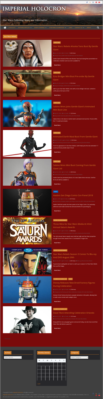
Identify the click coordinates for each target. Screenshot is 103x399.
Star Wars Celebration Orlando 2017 (75, 292)
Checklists (11, 27)
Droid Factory (62, 292)
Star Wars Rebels (79, 55)
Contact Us (78, 27)
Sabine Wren (68, 116)
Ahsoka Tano (58, 55)
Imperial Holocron (8, 394)
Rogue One (71, 233)
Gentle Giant (57, 42)
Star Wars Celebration (56, 27)
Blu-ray (79, 261)
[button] (31, 27)
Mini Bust (72, 55)
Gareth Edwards (64, 233)
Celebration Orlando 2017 (60, 279)
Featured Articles (24, 27)
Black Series (57, 201)
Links (70, 27)
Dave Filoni (57, 233)
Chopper (63, 201)
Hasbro (55, 191)
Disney (70, 279)
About (89, 27)
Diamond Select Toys (68, 142)
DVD (83, 261)
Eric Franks (65, 53)
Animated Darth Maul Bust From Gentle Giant (75, 136)
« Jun (38, 384)
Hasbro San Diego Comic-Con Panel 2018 (73, 195)
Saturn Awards (78, 233)
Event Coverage (39, 27)
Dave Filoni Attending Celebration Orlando (73, 312)
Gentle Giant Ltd (65, 55)
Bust (56, 85)
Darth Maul (59, 142)
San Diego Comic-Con (75, 201)
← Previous (6, 339)
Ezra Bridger (60, 85)
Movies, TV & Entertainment (60, 220)
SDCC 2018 (83, 201)
